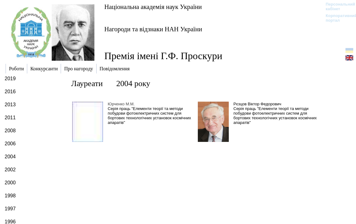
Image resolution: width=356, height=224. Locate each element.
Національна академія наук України (153, 6)
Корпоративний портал (337, 18)
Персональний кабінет (337, 6)
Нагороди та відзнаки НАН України (153, 29)
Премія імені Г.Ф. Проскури (163, 55)
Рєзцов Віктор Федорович (257, 104)
